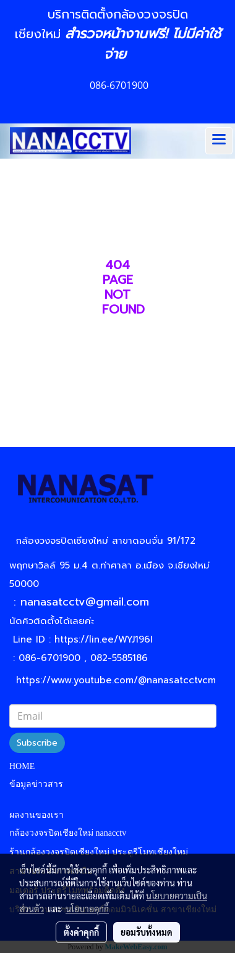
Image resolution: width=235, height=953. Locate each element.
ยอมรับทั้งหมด (147, 932)
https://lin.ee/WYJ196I (103, 639)
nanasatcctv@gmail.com (89, 601)
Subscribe (37, 742)
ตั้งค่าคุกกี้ (81, 932)
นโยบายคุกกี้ (87, 908)
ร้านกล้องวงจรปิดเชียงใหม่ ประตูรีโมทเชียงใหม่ (98, 852)
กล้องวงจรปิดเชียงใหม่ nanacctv (67, 833)
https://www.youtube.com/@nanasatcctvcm (116, 680)
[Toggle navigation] (219, 140)
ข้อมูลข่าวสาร (36, 784)
